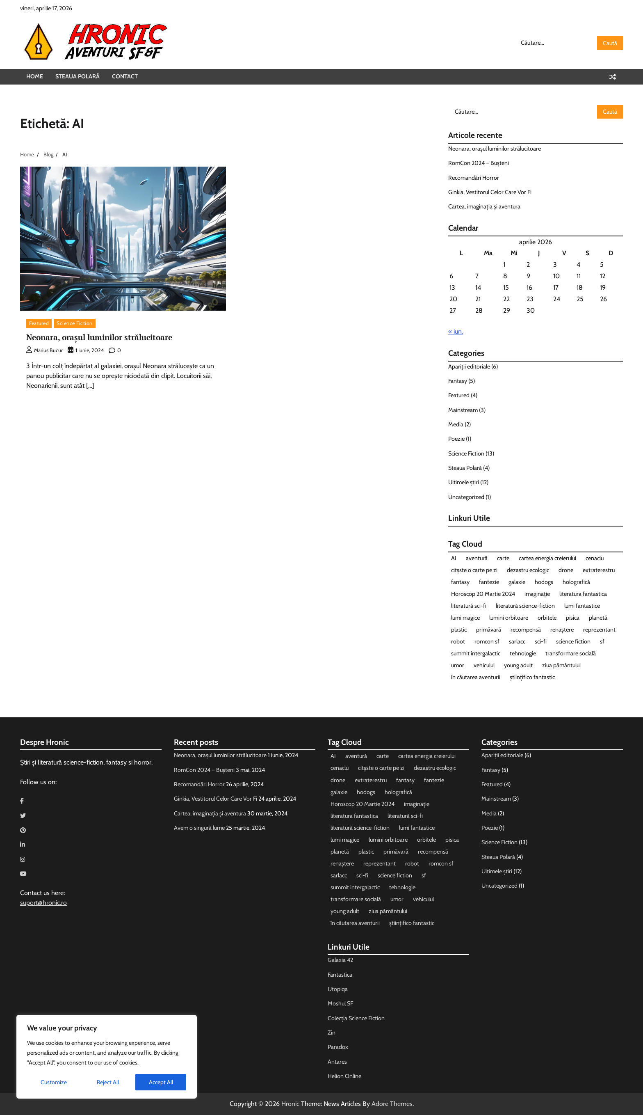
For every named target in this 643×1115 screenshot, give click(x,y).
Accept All (161, 1082)
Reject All (108, 1082)
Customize (54, 1082)
